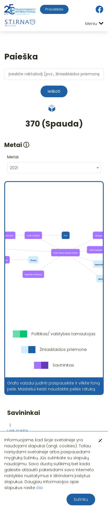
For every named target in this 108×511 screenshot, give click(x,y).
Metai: (13, 157)
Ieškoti (54, 91)
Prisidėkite (54, 9)
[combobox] (54, 167)
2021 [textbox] (14, 168)
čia (39, 488)
